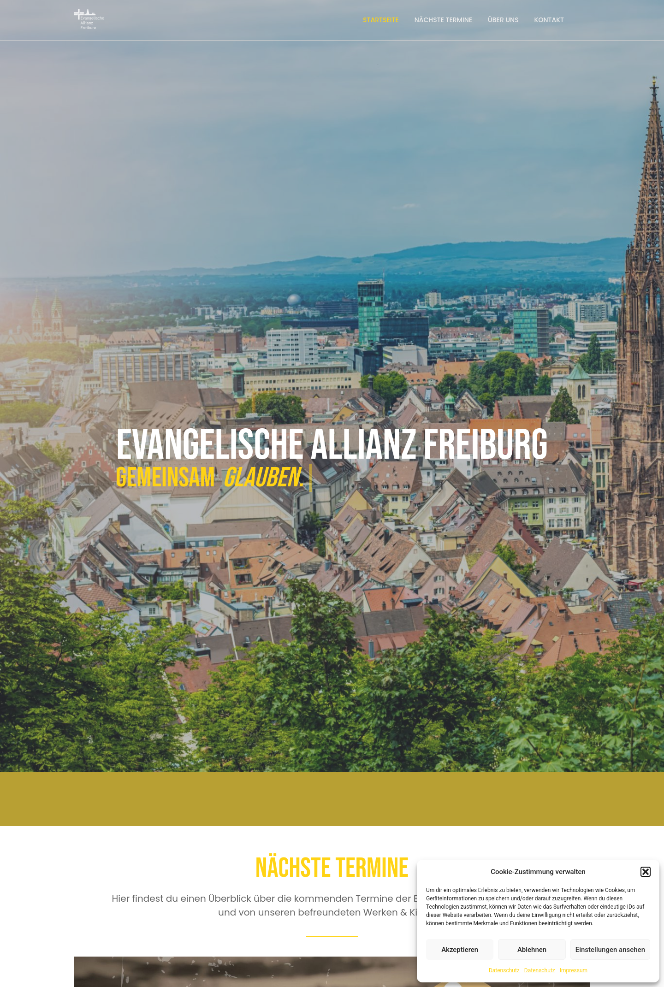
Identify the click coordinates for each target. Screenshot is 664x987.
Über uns (503, 19)
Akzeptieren (459, 950)
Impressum (573, 970)
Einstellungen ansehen (610, 950)
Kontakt (549, 19)
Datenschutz (504, 970)
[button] (645, 871)
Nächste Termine (443, 19)
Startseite (381, 19)
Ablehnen (531, 950)
